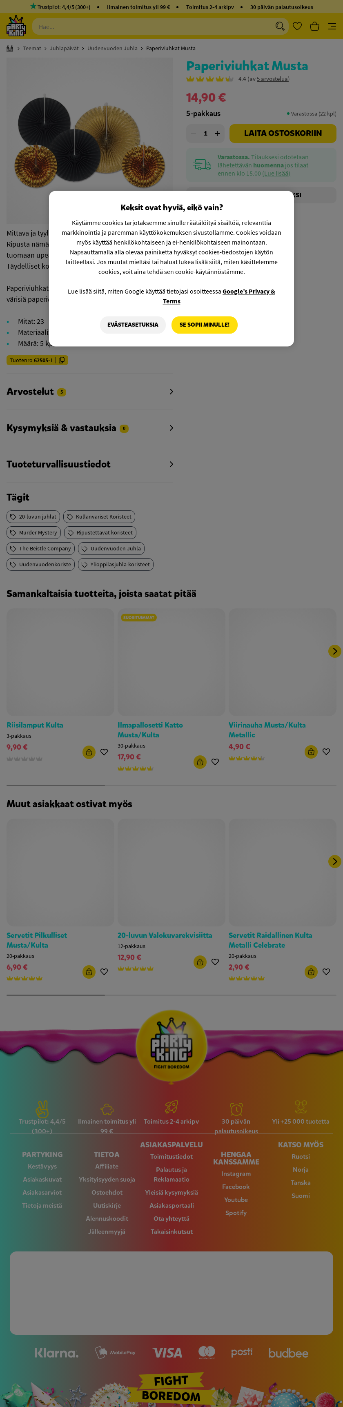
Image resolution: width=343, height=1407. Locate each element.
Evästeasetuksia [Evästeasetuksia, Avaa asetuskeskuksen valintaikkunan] (132, 325)
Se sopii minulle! (204, 325)
